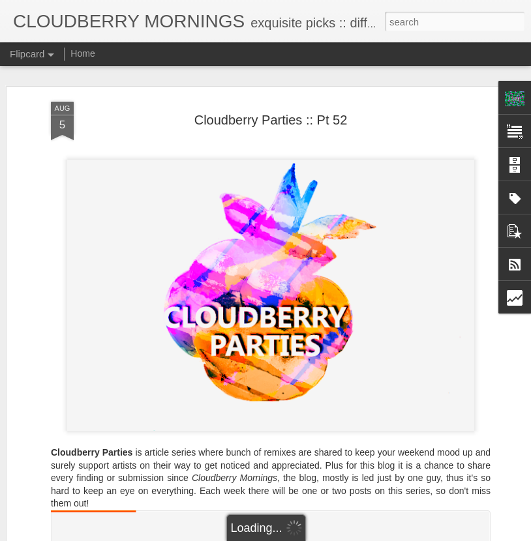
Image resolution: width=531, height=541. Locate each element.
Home (82, 53)
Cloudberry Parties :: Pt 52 (271, 120)
